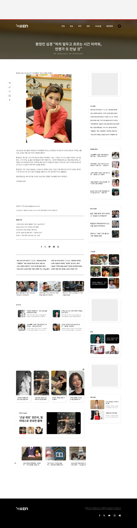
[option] (64, 423)
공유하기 (10, 87)
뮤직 (79, 26)
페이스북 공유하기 (41, 247)
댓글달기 (10, 91)
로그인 (119, 508)
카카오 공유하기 (49, 247)
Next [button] (79, 423)
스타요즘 (98, 26)
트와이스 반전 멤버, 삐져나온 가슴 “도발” (28, 235)
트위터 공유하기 (45, 247)
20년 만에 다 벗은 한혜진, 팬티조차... (27, 230)
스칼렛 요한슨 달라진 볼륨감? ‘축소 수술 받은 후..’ (30, 224)
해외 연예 (92, 397)
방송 (71, 26)
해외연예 (109, 26)
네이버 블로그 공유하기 (54, 247)
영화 (88, 26)
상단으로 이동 (10, 100)
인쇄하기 (10, 96)
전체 (63, 26)
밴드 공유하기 (58, 247)
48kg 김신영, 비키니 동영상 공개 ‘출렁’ (27, 227)
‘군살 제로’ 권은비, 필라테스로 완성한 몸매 (31, 419)
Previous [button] (48, 423)
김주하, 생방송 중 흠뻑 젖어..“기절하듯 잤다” (29, 233)
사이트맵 (115, 508)
